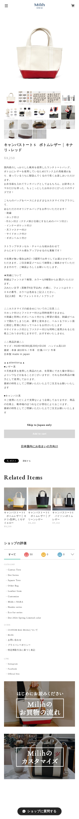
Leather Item (15, 591)
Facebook (12, 669)
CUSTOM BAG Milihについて (23, 630)
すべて (12, 554)
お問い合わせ (15, 640)
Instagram (13, 664)
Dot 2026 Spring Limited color (24, 617)
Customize (13, 596)
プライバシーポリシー (19, 645)
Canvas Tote (14, 569)
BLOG (11, 635)
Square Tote (14, 580)
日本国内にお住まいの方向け (39, 446)
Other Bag (13, 585)
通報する (27, 461)
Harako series (15, 607)
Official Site (14, 674)
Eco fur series (15, 612)
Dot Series (13, 575)
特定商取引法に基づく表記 (21, 650)
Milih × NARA (15, 601)
